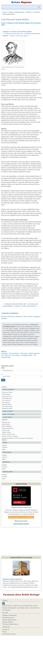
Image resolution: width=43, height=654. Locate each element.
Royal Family (6, 430)
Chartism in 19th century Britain (18, 36)
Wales (4, 449)
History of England (8, 389)
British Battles (6, 424)
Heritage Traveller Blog (9, 615)
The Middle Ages (7, 398)
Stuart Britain (6, 402)
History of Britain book (8, 434)
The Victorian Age (7, 406)
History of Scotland (8, 414)
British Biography (7, 426)
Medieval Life (6, 422)
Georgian (36, 316)
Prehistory (4, 353)
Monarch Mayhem (7, 622)
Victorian (28, 12)
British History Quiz (8, 617)
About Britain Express (9, 634)
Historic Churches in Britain (10, 436)
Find (2, 368)
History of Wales (7, 411)
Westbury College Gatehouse (12, 579)
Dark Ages (10, 316)
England (4, 445)
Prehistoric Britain (7, 392)
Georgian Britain (26, 355)
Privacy (4, 632)
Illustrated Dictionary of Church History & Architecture (17, 438)
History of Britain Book (16, 12)
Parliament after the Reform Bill (14, 33)
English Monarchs (7, 408)
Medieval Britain (34, 353)
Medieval (19, 316)
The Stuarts (16, 355)
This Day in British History (10, 624)
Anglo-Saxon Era (7, 396)
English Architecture (8, 428)
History (4, 12)
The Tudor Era (6, 355)
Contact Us (5, 629)
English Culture (6, 432)
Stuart (30, 316)
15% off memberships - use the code (21, 517)
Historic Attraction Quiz (9, 620)
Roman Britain (14, 353)
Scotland (4, 447)
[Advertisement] (21, 541)
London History (7, 417)
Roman (3, 316)
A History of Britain (9, 313)
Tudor (25, 316)
